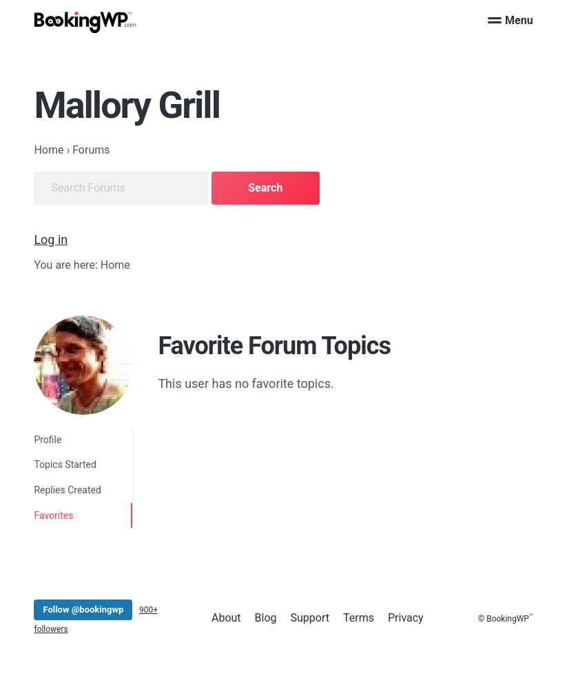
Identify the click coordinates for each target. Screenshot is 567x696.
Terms (358, 617)
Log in (51, 239)
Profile (47, 439)
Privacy (406, 617)
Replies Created (67, 489)
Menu (510, 20)
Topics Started (65, 464)
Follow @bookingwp (83, 609)
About (226, 617)
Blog (266, 617)
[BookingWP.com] (85, 22)
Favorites (53, 515)
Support (310, 617)
